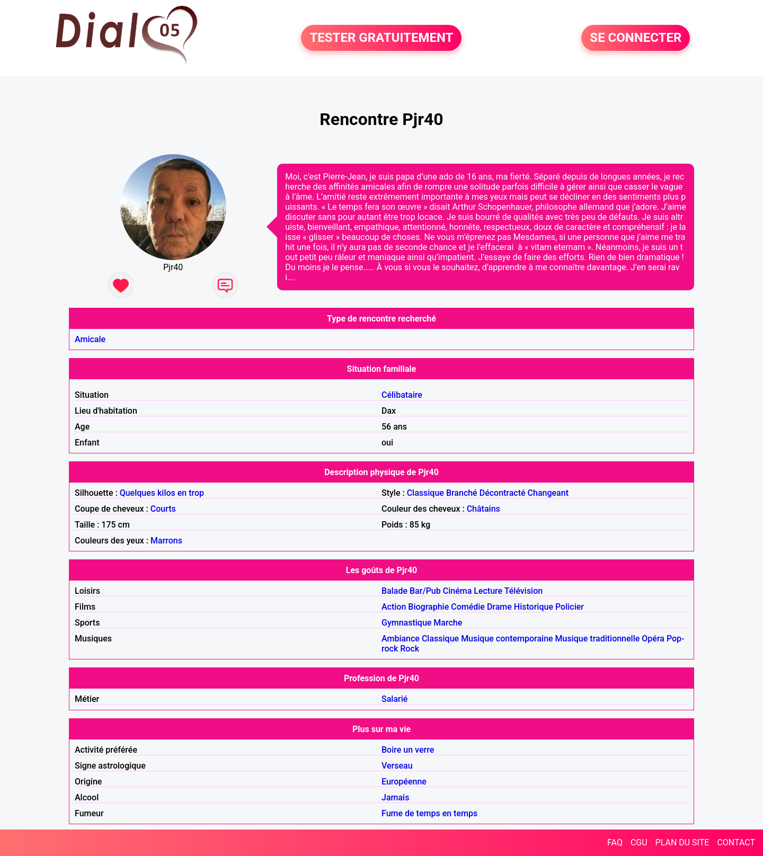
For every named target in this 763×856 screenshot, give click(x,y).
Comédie (468, 607)
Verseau (397, 766)
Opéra (653, 639)
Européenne (404, 782)
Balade (394, 591)
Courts (163, 509)
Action (394, 607)
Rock (409, 649)
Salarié (394, 699)
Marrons (166, 541)
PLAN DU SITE (682, 842)
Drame (499, 607)
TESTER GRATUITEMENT (381, 38)
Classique (425, 493)
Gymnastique (406, 623)
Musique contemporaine (507, 639)
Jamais (395, 797)
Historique (533, 607)
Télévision (523, 591)
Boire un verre (408, 750)
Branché (461, 493)
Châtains (483, 509)
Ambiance (401, 639)
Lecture (488, 591)
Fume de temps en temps (429, 813)
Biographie (428, 607)
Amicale (90, 339)
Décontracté (503, 493)
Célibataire (402, 395)
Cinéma (457, 591)
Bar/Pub (425, 591)
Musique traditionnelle (597, 639)
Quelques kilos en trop (162, 493)
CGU (639, 842)
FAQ (615, 842)
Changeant (548, 493)
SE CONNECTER (635, 38)
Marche (447, 623)
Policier (569, 607)
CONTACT (736, 842)
